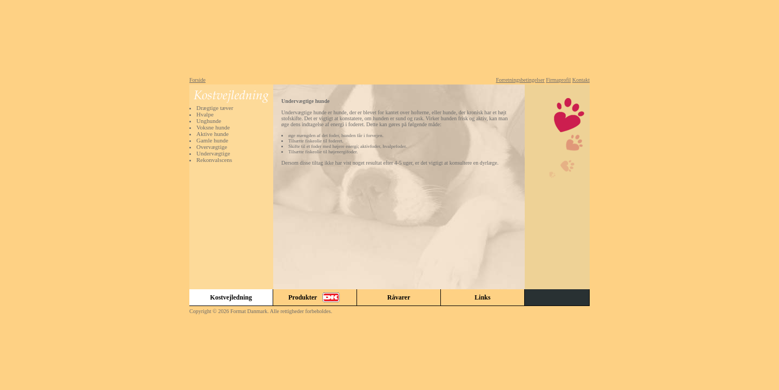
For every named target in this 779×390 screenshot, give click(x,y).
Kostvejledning (231, 297)
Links (482, 297)
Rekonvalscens (214, 160)
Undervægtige (213, 153)
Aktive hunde (212, 134)
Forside (197, 80)
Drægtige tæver (214, 108)
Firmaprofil (558, 80)
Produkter (314, 297)
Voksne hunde (213, 127)
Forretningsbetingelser (520, 80)
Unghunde (208, 121)
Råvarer (398, 297)
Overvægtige (211, 147)
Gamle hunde (212, 140)
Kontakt (581, 80)
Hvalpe (205, 114)
